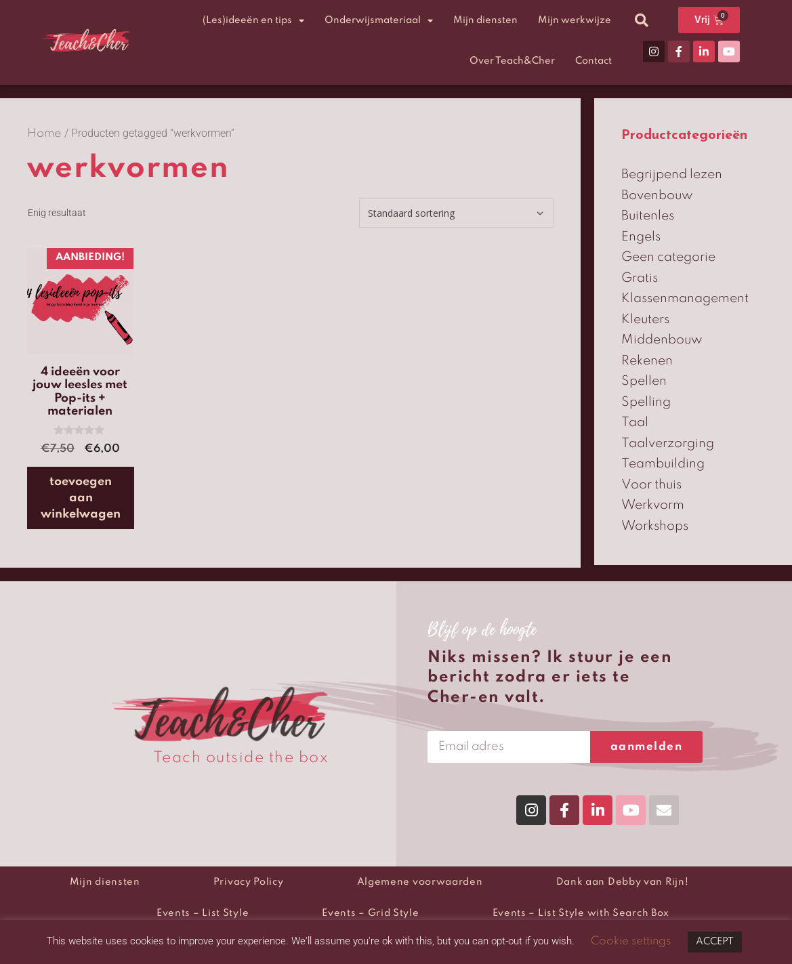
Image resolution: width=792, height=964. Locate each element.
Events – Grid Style (370, 913)
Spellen (644, 381)
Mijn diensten (485, 20)
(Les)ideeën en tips (253, 20)
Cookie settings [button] (631, 941)
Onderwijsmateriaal (379, 20)
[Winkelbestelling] (456, 213)
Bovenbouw (657, 195)
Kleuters (645, 319)
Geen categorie (668, 257)
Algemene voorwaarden (420, 882)
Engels (641, 236)
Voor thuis (651, 484)
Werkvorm (652, 505)
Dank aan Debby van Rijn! (622, 882)
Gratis (639, 278)
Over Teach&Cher (512, 61)
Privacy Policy (248, 882)
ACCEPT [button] (715, 941)
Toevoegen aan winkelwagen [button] (81, 498)
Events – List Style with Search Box (581, 913)
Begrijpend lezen (671, 174)
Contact (593, 61)
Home (44, 134)
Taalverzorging (667, 443)
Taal (634, 422)
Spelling (646, 402)
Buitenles (647, 215)
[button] (641, 20)
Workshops (654, 526)
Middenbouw (662, 339)
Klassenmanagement (685, 298)
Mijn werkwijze (574, 20)
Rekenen (647, 360)
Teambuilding (663, 463)
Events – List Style (203, 913)
